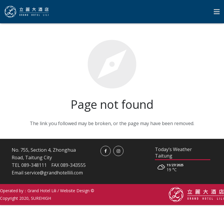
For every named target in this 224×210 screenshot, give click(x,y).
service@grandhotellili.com (53, 172)
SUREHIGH (41, 198)
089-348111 (34, 165)
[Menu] (216, 11)
